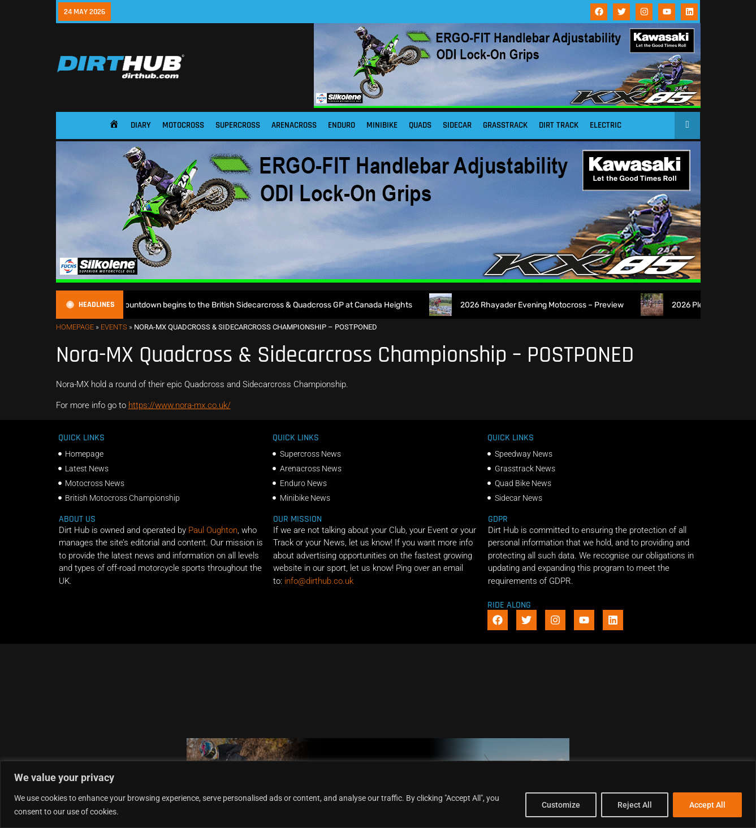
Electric (605, 125)
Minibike (382, 125)
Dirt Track (558, 125)
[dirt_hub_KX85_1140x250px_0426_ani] (507, 105)
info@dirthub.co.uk (318, 581)
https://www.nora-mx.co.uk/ (179, 405)
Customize (561, 804)
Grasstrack (505, 125)
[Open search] (687, 124)
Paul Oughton (212, 530)
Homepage (75, 327)
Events (114, 327)
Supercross (237, 125)
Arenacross (294, 125)
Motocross (183, 125)
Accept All (707, 804)
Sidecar (457, 125)
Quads (420, 125)
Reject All (634, 804)
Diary (141, 125)
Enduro (341, 125)
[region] (378, 794)
